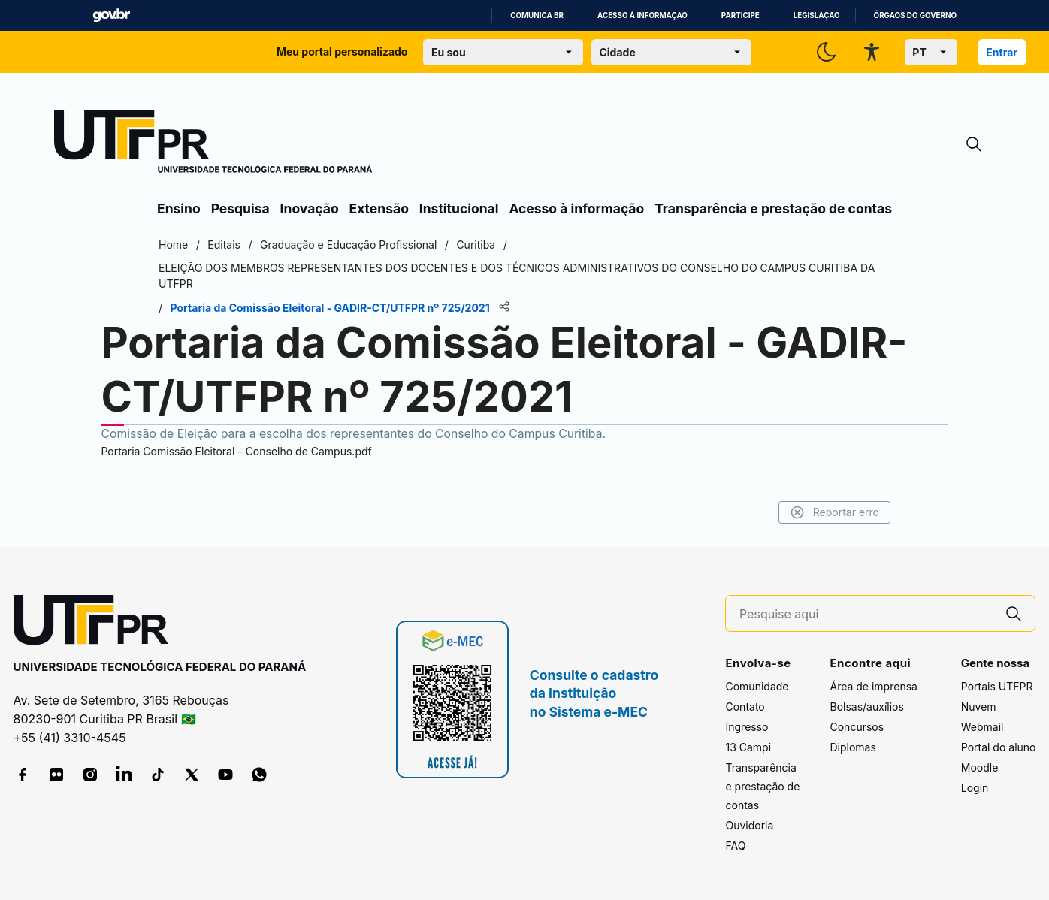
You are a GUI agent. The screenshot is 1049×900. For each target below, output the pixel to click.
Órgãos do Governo (915, 15)
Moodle (980, 767)
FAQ (735, 845)
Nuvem (978, 706)
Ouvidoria (749, 825)
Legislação (817, 15)
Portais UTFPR (997, 686)
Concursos (857, 726)
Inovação (309, 208)
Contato (744, 706)
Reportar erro (834, 512)
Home (173, 244)
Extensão (379, 208)
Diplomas (852, 747)
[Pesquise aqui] (866, 614)
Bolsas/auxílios (866, 706)
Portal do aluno (998, 747)
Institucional (459, 208)
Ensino (179, 208)
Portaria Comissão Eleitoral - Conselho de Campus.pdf (236, 451)
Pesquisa (240, 208)
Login (975, 787)
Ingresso (746, 726)
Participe (740, 15)
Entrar (1001, 52)
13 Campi (748, 747)
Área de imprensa (873, 686)
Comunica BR (537, 15)
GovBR (111, 15)
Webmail (982, 726)
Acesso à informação (642, 15)
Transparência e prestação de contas (773, 208)
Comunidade (756, 686)
